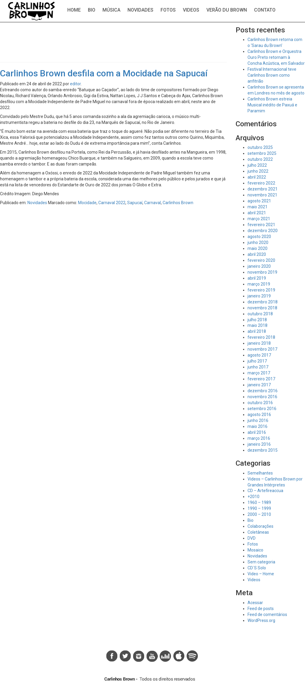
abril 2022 (257, 177)
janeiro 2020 (259, 266)
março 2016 (259, 438)
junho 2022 (258, 171)
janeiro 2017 (259, 384)
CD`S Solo (257, 567)
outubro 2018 (260, 313)
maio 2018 (257, 325)
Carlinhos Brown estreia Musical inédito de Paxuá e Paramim (272, 105)
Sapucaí (134, 202)
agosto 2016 (259, 414)
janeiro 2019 (259, 296)
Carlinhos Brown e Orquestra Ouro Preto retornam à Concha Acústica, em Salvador (276, 57)
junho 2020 (258, 242)
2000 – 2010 (259, 514)
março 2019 (259, 284)
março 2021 (259, 218)
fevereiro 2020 (261, 260)
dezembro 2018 (263, 302)
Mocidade (87, 202)
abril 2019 (257, 278)
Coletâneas (258, 532)
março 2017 (259, 373)
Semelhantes (260, 473)
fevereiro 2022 (261, 183)
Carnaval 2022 (111, 202)
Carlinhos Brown (178, 202)
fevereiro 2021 (261, 224)
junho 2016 (258, 420)
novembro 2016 (262, 396)
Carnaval (152, 202)
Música (111, 10)
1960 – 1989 (259, 502)
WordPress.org (261, 620)
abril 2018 (257, 331)
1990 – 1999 (259, 508)
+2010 (253, 496)
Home (74, 10)
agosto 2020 (259, 236)
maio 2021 (257, 206)
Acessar (255, 602)
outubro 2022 (260, 159)
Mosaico (255, 550)
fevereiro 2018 (261, 337)
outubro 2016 (260, 402)
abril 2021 (257, 212)
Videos (191, 10)
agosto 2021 (259, 200)
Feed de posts (261, 608)
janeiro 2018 (259, 343)
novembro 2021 (262, 195)
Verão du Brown (226, 10)
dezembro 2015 (263, 450)
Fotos (168, 10)
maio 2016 (257, 426)
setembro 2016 (262, 408)
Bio (91, 10)
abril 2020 (257, 254)
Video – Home (261, 573)
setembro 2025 (262, 153)
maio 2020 (257, 248)
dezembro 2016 (263, 390)
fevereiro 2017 (261, 378)
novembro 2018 (262, 307)
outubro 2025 (260, 147)
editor (75, 83)
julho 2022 (257, 165)
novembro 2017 (262, 349)
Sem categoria (261, 562)
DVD (252, 538)
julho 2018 (257, 319)
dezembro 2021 (263, 189)
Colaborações (260, 526)
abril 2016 (257, 432)
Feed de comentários (267, 614)
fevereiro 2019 (261, 290)
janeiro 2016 (259, 444)
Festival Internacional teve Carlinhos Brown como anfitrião (272, 75)
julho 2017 (257, 361)
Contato (265, 10)
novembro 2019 (262, 272)
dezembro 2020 (263, 230)
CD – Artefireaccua (265, 490)
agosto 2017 (259, 355)
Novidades (140, 10)
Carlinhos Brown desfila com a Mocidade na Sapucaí (104, 73)
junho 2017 (258, 367)
